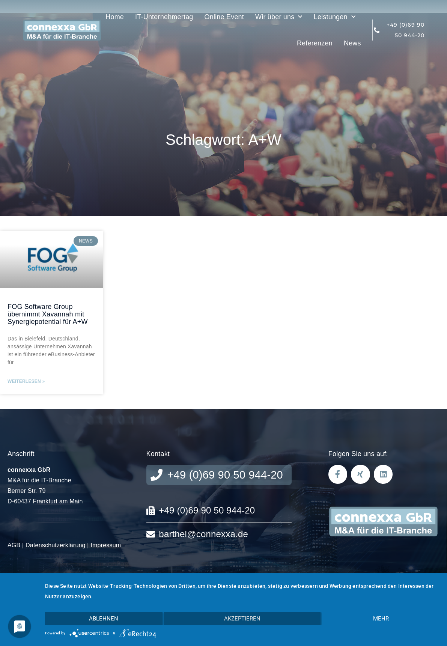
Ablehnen (103, 618)
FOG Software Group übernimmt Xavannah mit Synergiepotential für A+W (48, 314)
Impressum (105, 545)
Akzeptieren (242, 618)
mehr (381, 618)
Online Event (224, 17)
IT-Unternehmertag (164, 17)
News (352, 43)
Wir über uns (279, 17)
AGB (14, 545)
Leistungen (334, 17)
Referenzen (315, 43)
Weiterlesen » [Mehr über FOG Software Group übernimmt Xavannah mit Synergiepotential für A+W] (26, 381)
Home (114, 17)
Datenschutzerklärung (56, 545)
